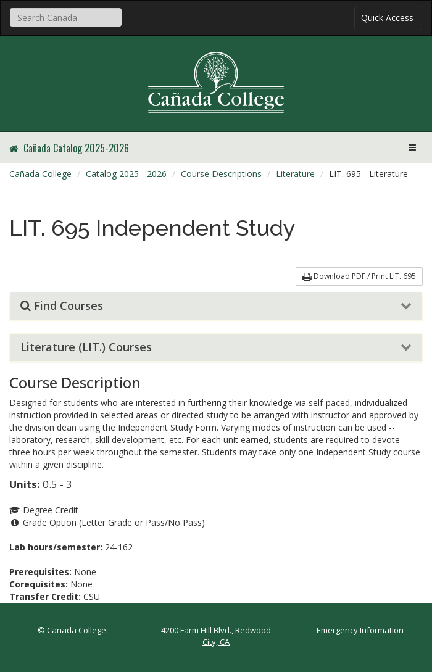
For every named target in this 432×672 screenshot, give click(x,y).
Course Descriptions (221, 174)
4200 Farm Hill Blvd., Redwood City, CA (216, 635)
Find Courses (61, 306)
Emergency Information (360, 630)
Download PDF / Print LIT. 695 (359, 276)
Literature (295, 174)
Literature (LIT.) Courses (86, 347)
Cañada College (40, 174)
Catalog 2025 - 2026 (126, 174)
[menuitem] (40, 174)
